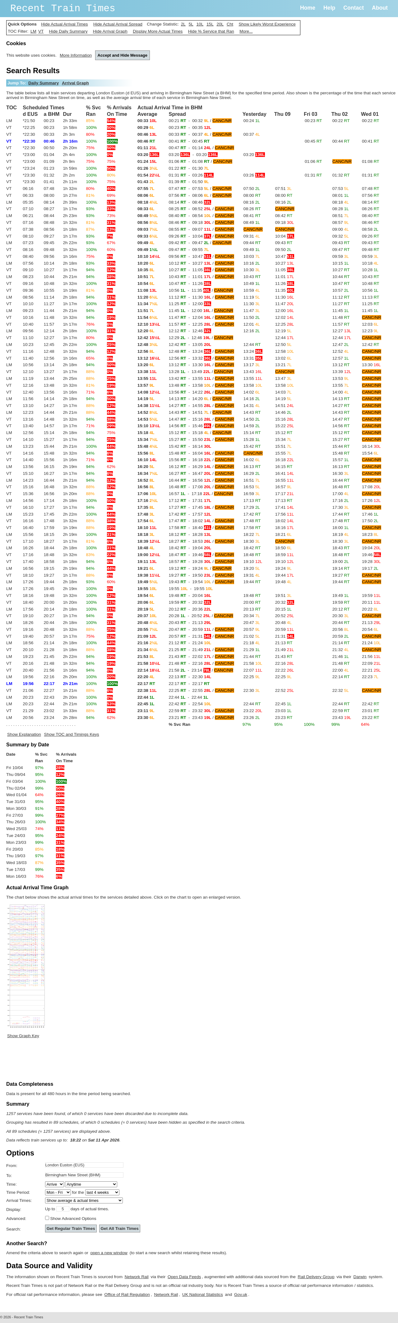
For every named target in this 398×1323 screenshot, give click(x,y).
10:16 (251, 263)
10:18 (370, 263)
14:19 (283, 398)
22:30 (251, 690)
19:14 (341, 568)
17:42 (252, 514)
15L (210, 24)
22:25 (251, 676)
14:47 (341, 419)
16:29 (251, 473)
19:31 (251, 575)
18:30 (251, 541)
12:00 (284, 310)
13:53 (340, 378)
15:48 (341, 453)
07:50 (251, 188)
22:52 (284, 690)
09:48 (370, 249)
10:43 (252, 276)
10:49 (251, 283)
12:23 (370, 330)
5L (191, 24)
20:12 (341, 609)
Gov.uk (240, 1294)
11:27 (341, 303)
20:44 (341, 622)
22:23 (370, 676)
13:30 (371, 364)
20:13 (252, 609)
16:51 (251, 480)
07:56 (370, 195)
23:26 (251, 717)
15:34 (283, 439)
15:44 (341, 446)
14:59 (251, 425)
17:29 (251, 507)
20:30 (340, 615)
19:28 (371, 561)
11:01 (284, 276)
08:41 (252, 215)
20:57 (251, 629)
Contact (353, 8)
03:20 (254, 154)
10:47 (284, 256)
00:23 (313, 120)
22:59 (341, 710)
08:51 (340, 215)
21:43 (284, 656)
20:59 (284, 629)
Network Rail (137, 1276)
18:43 (341, 548)
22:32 (340, 690)
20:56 (340, 629)
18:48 (252, 554)
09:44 (252, 242)
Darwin (360, 1276)
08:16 (251, 202)
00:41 (370, 141)
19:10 (252, 561)
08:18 (340, 202)
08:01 (340, 195)
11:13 (370, 297)
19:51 (283, 595)
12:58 (284, 351)
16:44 (341, 480)
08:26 (252, 208)
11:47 (284, 303)
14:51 (284, 405)
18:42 (252, 548)
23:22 (252, 710)
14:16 (251, 398)
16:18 (284, 459)
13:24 (252, 351)
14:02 (251, 392)
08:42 (284, 215)
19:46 (371, 554)
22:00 (340, 670)
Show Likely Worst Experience (266, 24)
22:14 (341, 676)
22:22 (284, 670)
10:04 (284, 236)
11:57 (341, 324)
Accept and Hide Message (122, 55)
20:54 (370, 629)
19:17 (370, 568)
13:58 (252, 385)
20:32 (284, 602)
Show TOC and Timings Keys (71, 734)
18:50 (283, 548)
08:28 (340, 208)
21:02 (251, 636)
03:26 (254, 175)
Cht (230, 24)
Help (329, 8)
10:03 (251, 256)
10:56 (370, 290)
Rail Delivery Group (316, 1276)
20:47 (251, 622)
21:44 (252, 656)
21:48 (341, 663)
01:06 (313, 161)
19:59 (371, 595)
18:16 (284, 527)
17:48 (252, 520)
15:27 (341, 439)
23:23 (284, 717)
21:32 (340, 649)
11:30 (284, 297)
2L (183, 24)
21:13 (371, 622)
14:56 (341, 425)
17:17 (284, 493)
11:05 (284, 269)
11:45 (340, 310)
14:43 (252, 412)
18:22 (251, 534)
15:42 (252, 446)
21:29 (251, 649)
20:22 (370, 609)
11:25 (370, 303)
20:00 (252, 602)
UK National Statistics (202, 1294)
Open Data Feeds (184, 1276)
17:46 (370, 514)
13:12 (341, 364)
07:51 (283, 188)
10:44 (341, 276)
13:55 (252, 378)
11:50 (251, 317)
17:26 (371, 500)
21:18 (251, 642)
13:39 (341, 371)
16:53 (251, 486)
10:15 (340, 263)
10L (200, 24)
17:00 (340, 493)
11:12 (341, 297)
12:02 (284, 317)
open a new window (108, 1252)
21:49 (284, 649)
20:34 (251, 615)
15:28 (251, 439)
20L (220, 24)
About (380, 8)
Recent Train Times (62, 8)
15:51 (283, 446)
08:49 (251, 222)
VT (41, 31)
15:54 (370, 453)
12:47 (340, 344)
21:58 (252, 663)
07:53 (340, 188)
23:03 (283, 710)
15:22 (284, 425)
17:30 (340, 507)
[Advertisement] (119, 1061)
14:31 (251, 405)
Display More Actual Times (158, 31)
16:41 (284, 473)
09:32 (340, 236)
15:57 (340, 459)
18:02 (284, 520)
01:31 (313, 175)
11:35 (284, 290)
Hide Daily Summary (68, 31)
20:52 (284, 615)
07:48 (370, 188)
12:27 (341, 330)
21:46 (340, 656)
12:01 (251, 324)
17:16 (340, 500)
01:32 (341, 175)
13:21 (283, 364)
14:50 (251, 419)
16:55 (284, 480)
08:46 (370, 222)
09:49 (251, 249)
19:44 (284, 575)
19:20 (251, 568)
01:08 (370, 161)
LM (33, 31)
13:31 (252, 358)
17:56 (284, 514)
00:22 (341, 120)
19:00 (340, 561)
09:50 (283, 249)
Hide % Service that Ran (211, 31)
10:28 (370, 269)
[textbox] (84, 1165)
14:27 (341, 405)
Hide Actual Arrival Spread (117, 24)
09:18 (284, 222)
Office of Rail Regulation (127, 1294)
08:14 (370, 202)
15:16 (284, 419)
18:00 (340, 527)
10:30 (251, 269)
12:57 (340, 358)
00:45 (313, 141)
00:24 (251, 120)
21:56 (371, 656)
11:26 (284, 283)
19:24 (283, 568)
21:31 (284, 636)
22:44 (252, 704)
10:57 (340, 290)
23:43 (341, 717)
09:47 (341, 249)
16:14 (371, 446)
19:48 (283, 581)
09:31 (251, 236)
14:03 (283, 392)
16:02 (251, 459)
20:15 (283, 609)
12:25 (284, 324)
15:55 (283, 453)
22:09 (371, 663)
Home (307, 8)
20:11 (371, 602)
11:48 (341, 317)
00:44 (341, 141)
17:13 (252, 500)
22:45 (283, 704)
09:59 (340, 256)
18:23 (370, 534)
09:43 (284, 242)
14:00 (340, 392)
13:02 (283, 358)
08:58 (370, 229)
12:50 (283, 344)
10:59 (251, 290)
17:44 (341, 514)
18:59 (284, 554)
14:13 (341, 398)
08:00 (252, 195)
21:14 (341, 642)
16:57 (283, 486)
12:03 (370, 324)
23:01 (370, 710)
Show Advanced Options (73, 1218)
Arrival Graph (75, 83)
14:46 (283, 412)
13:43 (252, 371)
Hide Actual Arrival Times (64, 24)
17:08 (371, 486)
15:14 (252, 432)
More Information (76, 55)
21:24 (371, 642)
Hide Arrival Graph (110, 31)
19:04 (371, 548)
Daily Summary (43, 83)
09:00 (340, 229)
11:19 (251, 297)
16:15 (284, 466)
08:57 (340, 222)
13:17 (251, 364)
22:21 (371, 670)
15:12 (284, 432)
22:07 (252, 670)
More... (245, 31)
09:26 (370, 236)
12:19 (283, 330)
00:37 (251, 134)
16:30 (340, 473)
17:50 (370, 520)
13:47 (283, 378)
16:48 (341, 486)
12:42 (370, 344)
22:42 (370, 704)
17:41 (284, 507)
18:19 (340, 534)
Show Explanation (24, 734)
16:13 (252, 466)
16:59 (251, 493)
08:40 (370, 215)
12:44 (284, 337)
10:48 (370, 283)
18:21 (283, 534)
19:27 (341, 575)
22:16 (284, 663)
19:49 (340, 595)
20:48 (283, 622)
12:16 (251, 330)
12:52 (340, 351)
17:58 (252, 527)
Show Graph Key (23, 1035)
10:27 (284, 263)
